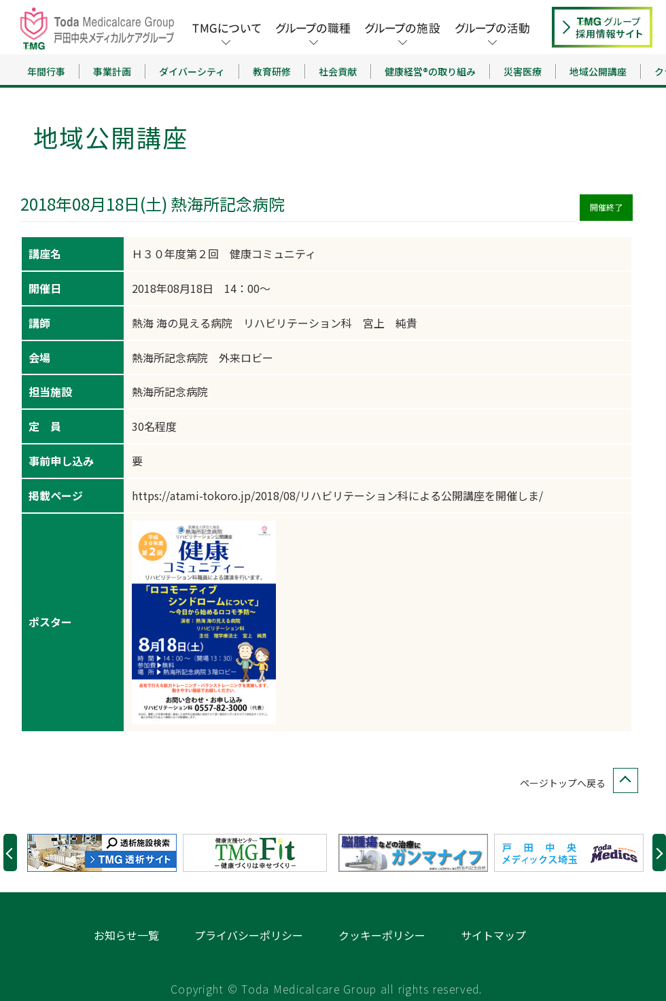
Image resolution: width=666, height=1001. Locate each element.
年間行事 (46, 71)
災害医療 (523, 71)
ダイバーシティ (192, 71)
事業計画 (112, 71)
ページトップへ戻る (576, 783)
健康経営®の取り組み (430, 71)
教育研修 (272, 71)
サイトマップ (493, 935)
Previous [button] (10, 852)
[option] (105, 853)
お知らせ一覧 (126, 935)
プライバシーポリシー (248, 935)
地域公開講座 (598, 71)
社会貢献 (338, 71)
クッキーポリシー (381, 935)
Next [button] (659, 852)
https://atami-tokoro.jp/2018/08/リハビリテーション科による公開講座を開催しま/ (337, 495)
